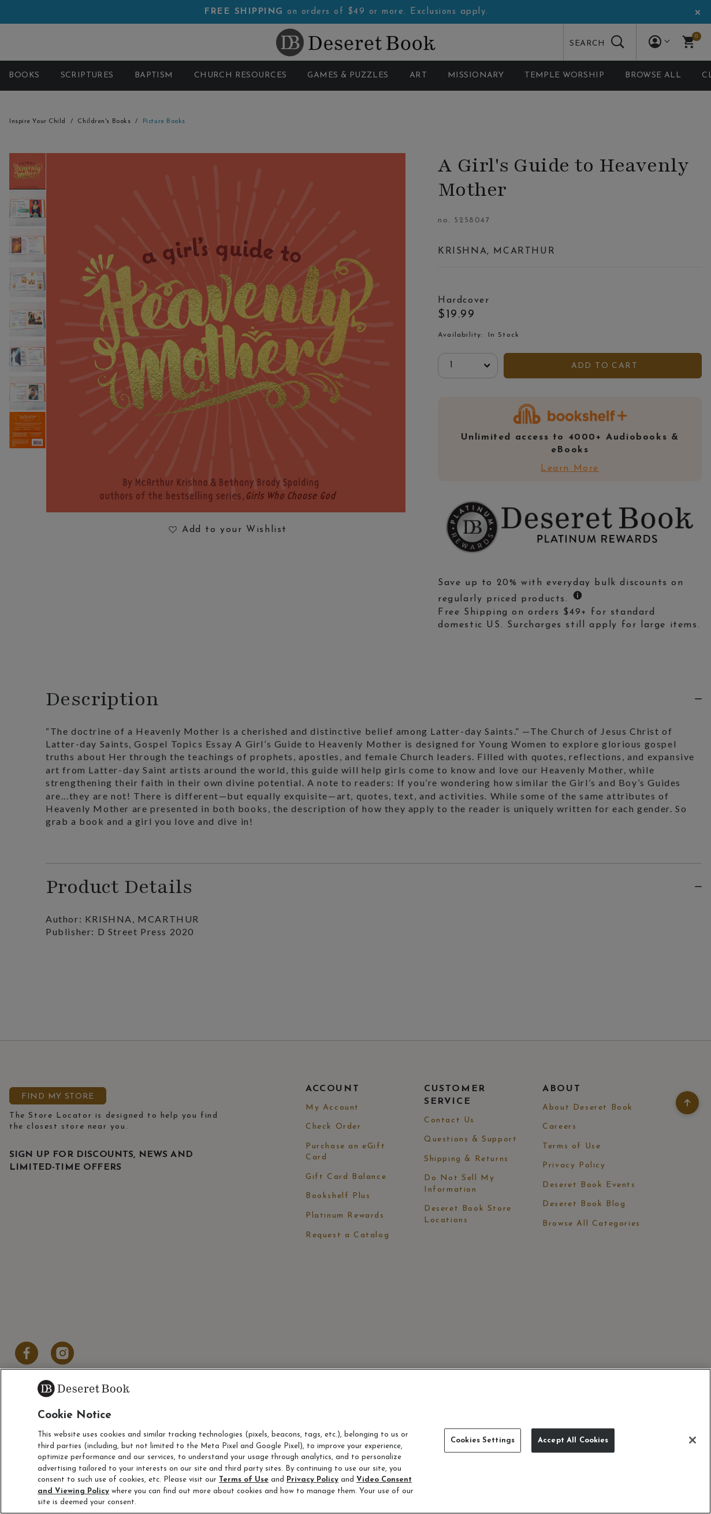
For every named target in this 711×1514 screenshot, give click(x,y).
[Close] (692, 1440)
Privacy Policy (312, 1479)
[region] (355, 1441)
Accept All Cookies (573, 1440)
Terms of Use (244, 1479)
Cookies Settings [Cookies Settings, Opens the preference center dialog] (483, 1440)
